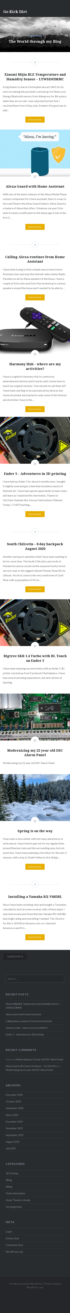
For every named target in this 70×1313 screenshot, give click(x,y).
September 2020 (14, 1108)
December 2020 (14, 1094)
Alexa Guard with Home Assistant (23, 1014)
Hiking (9, 1186)
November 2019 (14, 1128)
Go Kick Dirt (15, 11)
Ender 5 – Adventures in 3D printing (25, 1034)
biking (9, 1180)
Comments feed (14, 1245)
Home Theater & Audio (18, 1200)
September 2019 (14, 1135)
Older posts (15, 956)
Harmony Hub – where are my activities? (27, 1027)
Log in (9, 1231)
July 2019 (11, 1148)
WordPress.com (35, 1287)
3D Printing (12, 1173)
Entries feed (12, 1238)
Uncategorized (14, 1206)
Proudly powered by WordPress (25, 1283)
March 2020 (12, 1115)
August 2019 (12, 1141)
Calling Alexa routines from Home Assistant (29, 1021)
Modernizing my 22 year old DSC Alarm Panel (39, 1059)
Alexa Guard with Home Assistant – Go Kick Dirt (31, 1066)
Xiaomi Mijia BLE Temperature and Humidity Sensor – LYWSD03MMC (33, 1005)
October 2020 (13, 1101)
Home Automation (15, 1193)
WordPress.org (14, 1251)
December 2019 (14, 1121)
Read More (35, 227)
